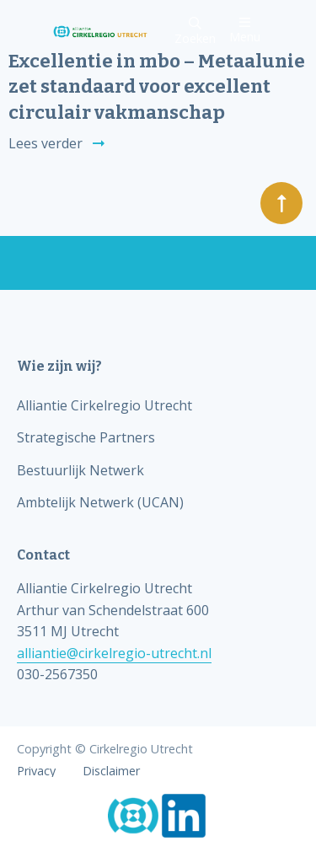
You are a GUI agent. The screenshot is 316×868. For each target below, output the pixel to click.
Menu (244, 30)
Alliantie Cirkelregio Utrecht (104, 405)
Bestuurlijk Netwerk (80, 470)
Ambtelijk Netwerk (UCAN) (100, 502)
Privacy (36, 771)
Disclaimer (111, 771)
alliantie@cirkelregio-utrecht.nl (114, 653)
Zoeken (195, 32)
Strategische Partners (86, 437)
